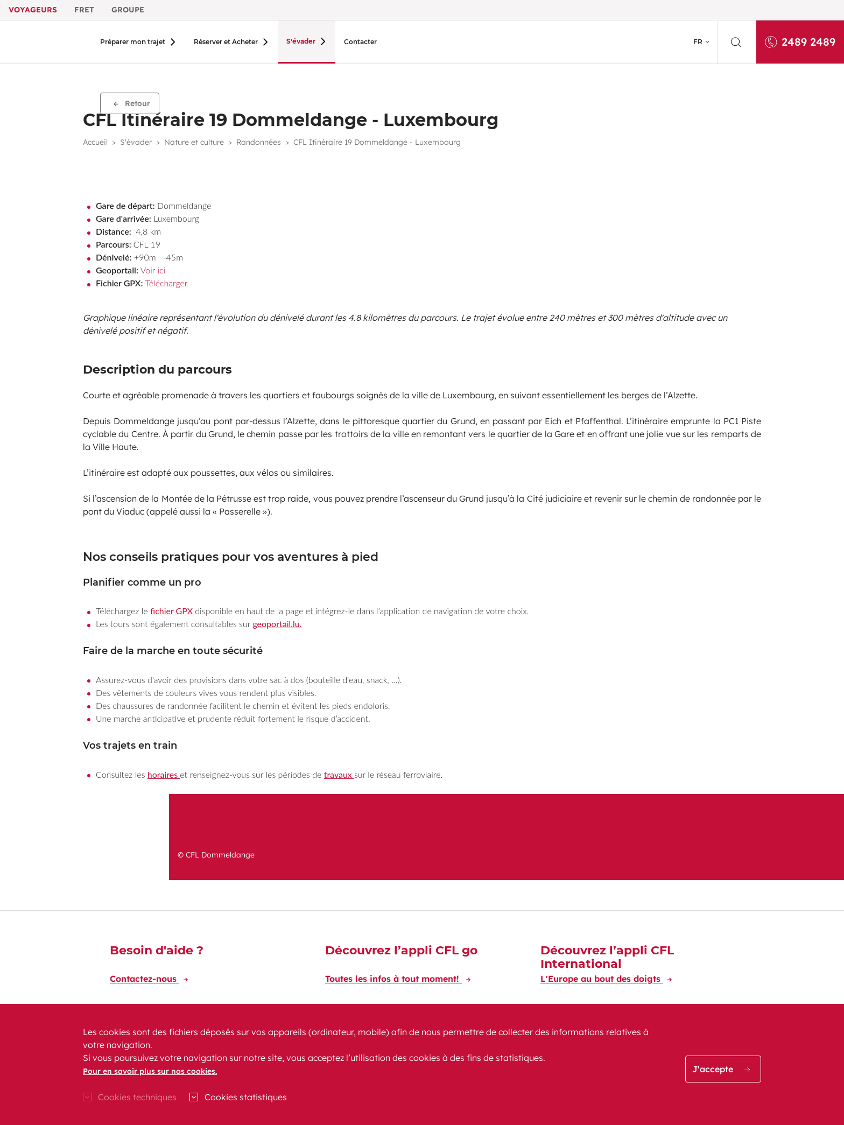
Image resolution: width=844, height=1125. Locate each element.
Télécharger (166, 283)
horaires (163, 774)
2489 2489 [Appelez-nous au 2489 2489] (800, 41)
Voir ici (152, 270)
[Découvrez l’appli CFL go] (422, 966)
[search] (737, 42)
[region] (422, 1064)
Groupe (127, 10)
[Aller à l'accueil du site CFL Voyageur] (47, 42)
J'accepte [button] (721, 1069)
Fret (84, 10)
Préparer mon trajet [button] (132, 42)
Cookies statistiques (246, 1097)
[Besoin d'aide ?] (207, 966)
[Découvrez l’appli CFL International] (637, 966)
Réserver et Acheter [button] (221, 42)
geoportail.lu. (276, 623)
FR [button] (697, 42)
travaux (339, 774)
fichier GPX (171, 611)
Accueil (95, 142)
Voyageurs (33, 10)
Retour (132, 103)
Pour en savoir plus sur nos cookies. (150, 1071)
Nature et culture (194, 142)
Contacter (346, 42)
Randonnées (258, 142)
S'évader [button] (291, 41)
